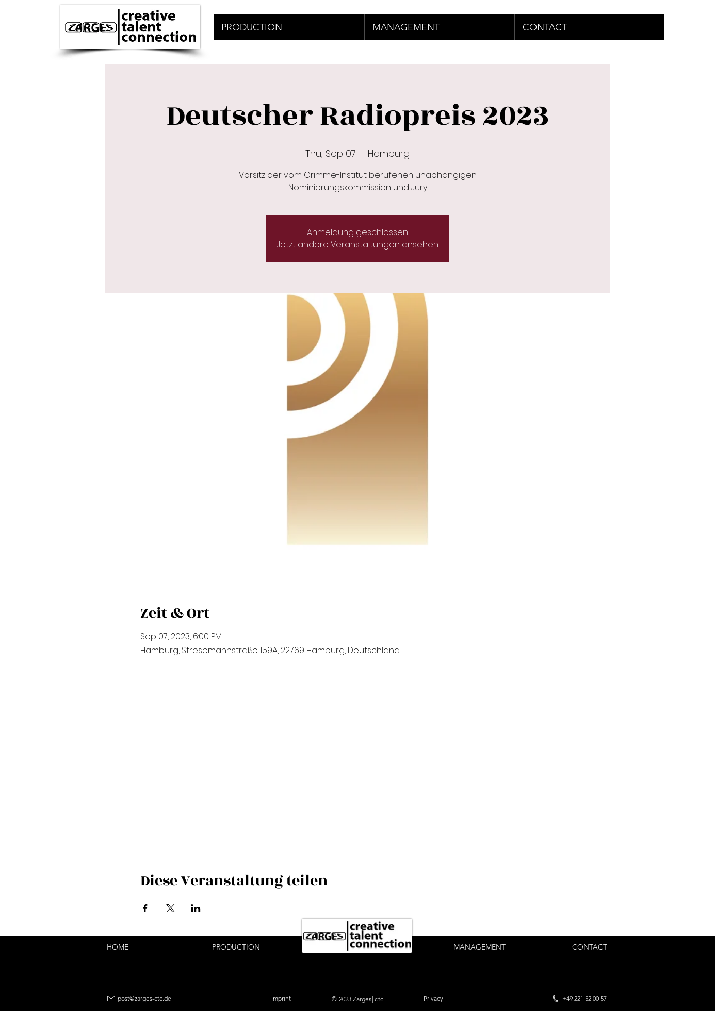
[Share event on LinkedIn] (196, 908)
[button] (289, 27)
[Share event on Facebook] (145, 908)
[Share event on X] (170, 908)
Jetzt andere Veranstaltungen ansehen (357, 245)
